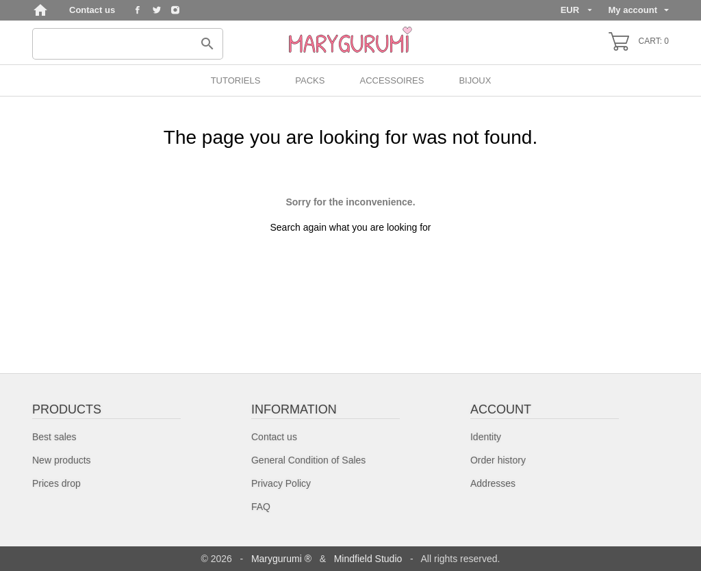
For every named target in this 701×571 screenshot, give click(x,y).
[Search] (127, 44)
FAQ (260, 506)
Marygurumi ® (281, 558)
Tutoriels (236, 80)
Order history (498, 460)
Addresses (492, 483)
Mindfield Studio (368, 558)
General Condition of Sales (308, 460)
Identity (485, 436)
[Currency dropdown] (576, 10)
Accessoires (391, 80)
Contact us (92, 10)
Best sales (54, 436)
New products (61, 460)
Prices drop (56, 483)
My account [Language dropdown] (638, 9)
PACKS (309, 80)
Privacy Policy (281, 483)
